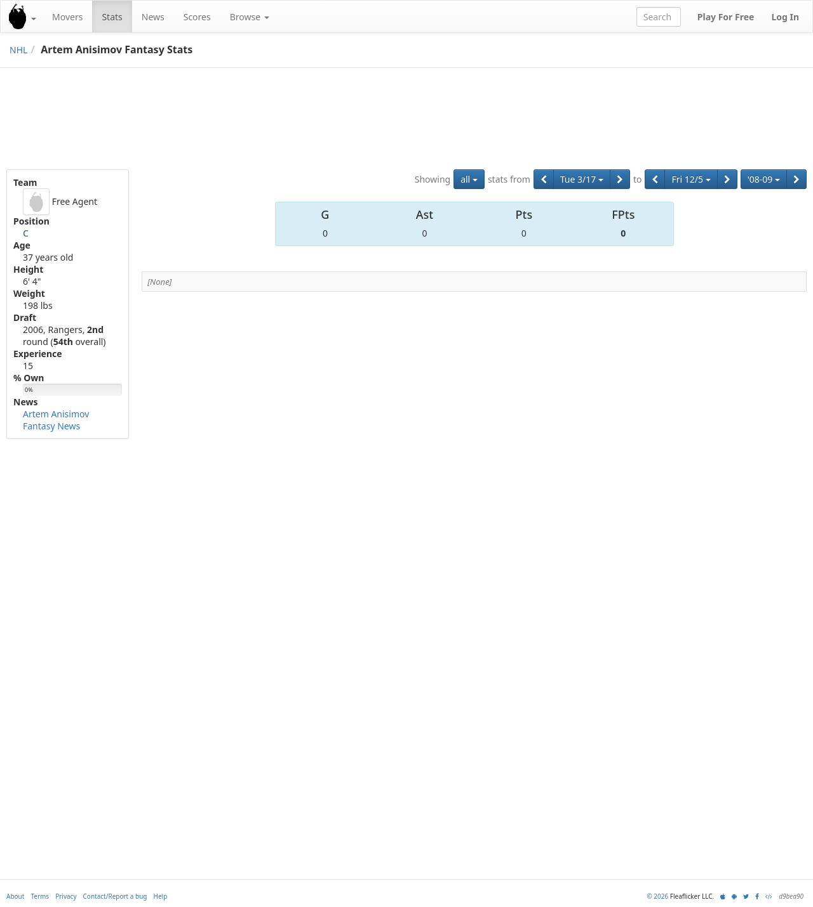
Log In (785, 17)
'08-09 (764, 179)
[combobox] (658, 17)
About (15, 896)
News (153, 17)
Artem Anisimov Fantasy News (56, 420)
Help (161, 896)
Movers (67, 17)
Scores (197, 17)
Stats (112, 17)
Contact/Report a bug (115, 896)
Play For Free (726, 17)
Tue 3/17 (581, 179)
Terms (39, 896)
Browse (249, 17)
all (469, 179)
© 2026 (657, 896)
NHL (18, 50)
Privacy (65, 896)
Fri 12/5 (690, 179)
